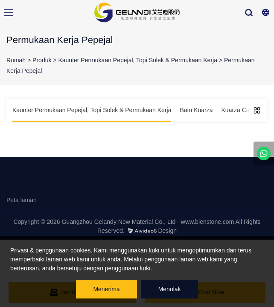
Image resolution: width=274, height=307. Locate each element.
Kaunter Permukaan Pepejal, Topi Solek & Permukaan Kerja (137, 60)
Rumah (16, 60)
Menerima (106, 289)
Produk (41, 60)
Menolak (169, 289)
